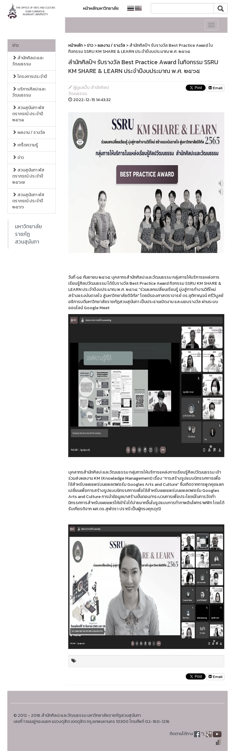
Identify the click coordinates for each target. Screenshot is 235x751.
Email (215, 88)
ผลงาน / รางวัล (28, 132)
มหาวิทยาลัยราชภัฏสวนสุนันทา (28, 234)
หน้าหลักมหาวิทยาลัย (101, 8)
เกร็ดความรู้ (25, 145)
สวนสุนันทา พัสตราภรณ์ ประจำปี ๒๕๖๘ (28, 113)
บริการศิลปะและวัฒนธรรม (29, 92)
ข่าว (15, 45)
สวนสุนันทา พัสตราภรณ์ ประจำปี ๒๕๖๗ (28, 176)
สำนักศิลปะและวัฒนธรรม (28, 61)
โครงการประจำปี (29, 76)
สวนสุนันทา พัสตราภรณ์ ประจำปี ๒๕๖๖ (28, 201)
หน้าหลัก (75, 45)
